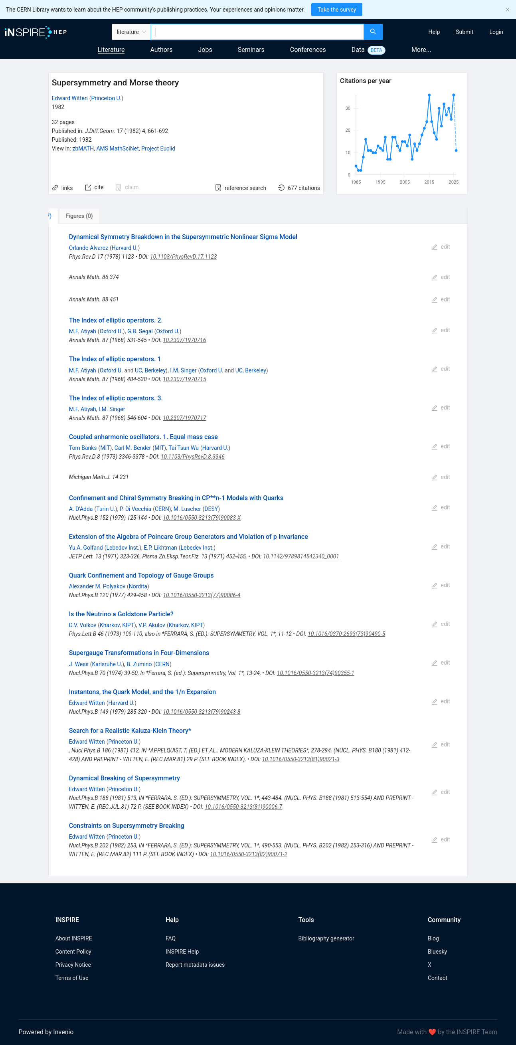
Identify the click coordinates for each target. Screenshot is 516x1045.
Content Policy (73, 951)
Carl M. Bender (133, 448)
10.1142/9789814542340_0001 (301, 556)
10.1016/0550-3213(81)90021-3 (300, 759)
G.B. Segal (140, 331)
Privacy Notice (73, 965)
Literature (111, 49)
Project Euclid (158, 148)
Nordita (138, 586)
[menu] (450, 32)
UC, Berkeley (150, 370)
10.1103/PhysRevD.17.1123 (183, 256)
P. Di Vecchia (135, 509)
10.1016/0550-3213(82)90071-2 (248, 854)
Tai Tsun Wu (183, 448)
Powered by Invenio (46, 1032)
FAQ (171, 938)
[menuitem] (434, 32)
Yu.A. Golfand (86, 547)
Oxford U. (111, 331)
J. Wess (79, 664)
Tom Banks (83, 448)
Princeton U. (106, 98)
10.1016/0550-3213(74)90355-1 (315, 673)
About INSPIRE (73, 938)
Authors (161, 49)
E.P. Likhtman (160, 547)
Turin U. (105, 509)
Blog (433, 938)
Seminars (251, 49)
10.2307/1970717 (184, 418)
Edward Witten (70, 98)
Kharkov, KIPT (117, 625)
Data (358, 49)
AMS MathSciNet (117, 148)
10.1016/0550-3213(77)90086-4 (201, 595)
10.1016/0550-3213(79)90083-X (202, 518)
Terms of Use (72, 978)
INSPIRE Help (182, 951)
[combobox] (257, 32)
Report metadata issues (195, 965)
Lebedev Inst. (122, 547)
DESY (211, 509)
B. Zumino (139, 664)
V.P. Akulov (151, 625)
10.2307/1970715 (184, 379)
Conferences (308, 49)
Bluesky (437, 951)
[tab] (75, 216)
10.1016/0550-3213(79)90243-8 (201, 712)
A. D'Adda (81, 509)
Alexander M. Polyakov (97, 586)
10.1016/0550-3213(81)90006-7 (243, 807)
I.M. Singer (183, 370)
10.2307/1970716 (184, 340)
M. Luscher (187, 509)
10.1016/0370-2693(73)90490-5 (346, 634)
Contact (437, 978)
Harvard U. (125, 248)
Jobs (205, 49)
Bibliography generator (326, 938)
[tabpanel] (258, 550)
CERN (162, 509)
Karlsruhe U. (107, 664)
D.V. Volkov (82, 625)
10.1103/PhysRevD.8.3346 (193, 456)
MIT (105, 448)
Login (496, 32)
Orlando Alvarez (88, 248)
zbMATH (83, 148)
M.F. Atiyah (82, 331)
